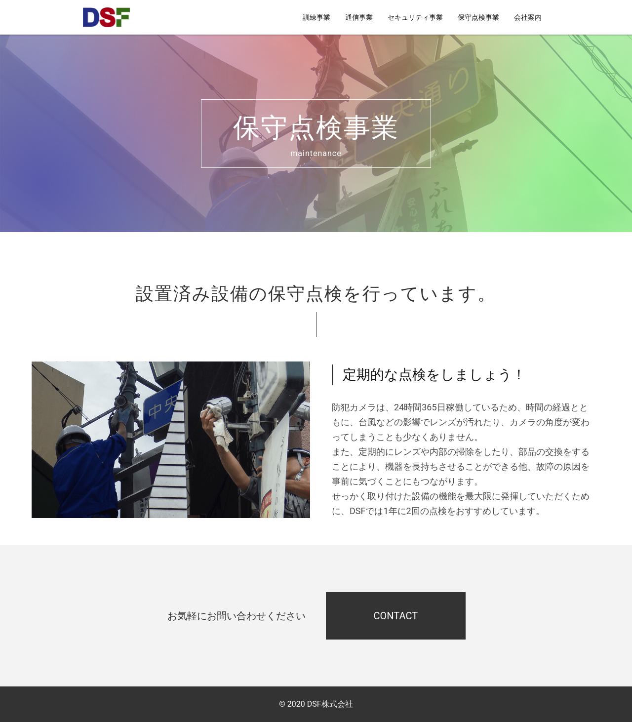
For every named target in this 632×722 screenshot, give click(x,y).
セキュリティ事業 (415, 17)
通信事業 (359, 17)
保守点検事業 (478, 17)
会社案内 (528, 17)
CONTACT (396, 616)
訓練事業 (316, 17)
